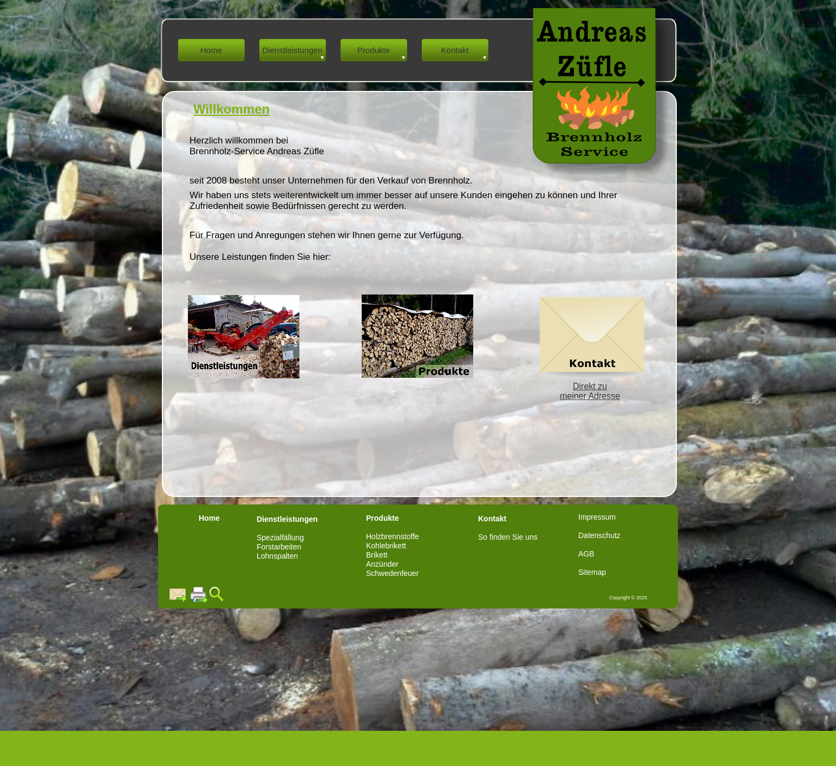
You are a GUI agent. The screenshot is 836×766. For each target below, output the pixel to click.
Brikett (377, 555)
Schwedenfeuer (392, 573)
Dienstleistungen (287, 519)
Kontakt (492, 518)
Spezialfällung (280, 537)
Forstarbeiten (279, 546)
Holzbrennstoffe (392, 536)
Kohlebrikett (386, 545)
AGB (586, 553)
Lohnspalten (277, 556)
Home (209, 518)
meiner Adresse (590, 396)
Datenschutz (599, 535)
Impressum (597, 517)
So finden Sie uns (508, 537)
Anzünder (382, 564)
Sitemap (592, 572)
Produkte (382, 518)
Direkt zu (590, 386)
